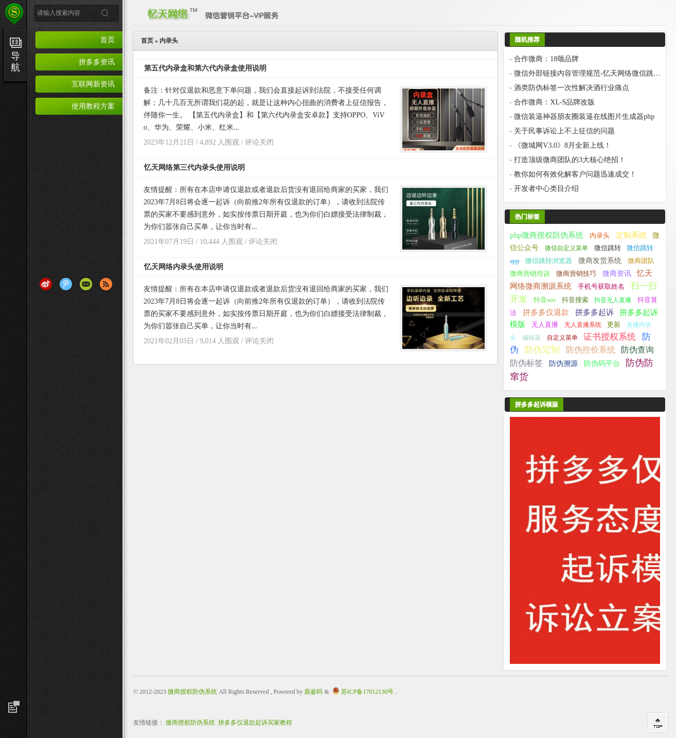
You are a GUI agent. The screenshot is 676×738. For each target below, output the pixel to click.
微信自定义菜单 (566, 248)
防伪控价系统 (590, 349)
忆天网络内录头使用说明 (183, 267)
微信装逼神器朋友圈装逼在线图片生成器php (584, 116)
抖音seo (544, 300)
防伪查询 (637, 349)
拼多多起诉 (594, 312)
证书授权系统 (609, 337)
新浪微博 (46, 284)
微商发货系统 (599, 260)
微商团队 (641, 261)
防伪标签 (526, 363)
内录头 (600, 235)
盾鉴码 (313, 691)
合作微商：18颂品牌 (546, 59)
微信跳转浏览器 (548, 261)
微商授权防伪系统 (192, 691)
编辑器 (531, 337)
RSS (106, 284)
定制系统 (631, 235)
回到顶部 (658, 722)
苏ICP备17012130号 (367, 691)
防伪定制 (542, 350)
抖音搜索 (575, 300)
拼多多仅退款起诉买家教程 (255, 722)
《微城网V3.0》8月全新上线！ (562, 145)
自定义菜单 (562, 337)
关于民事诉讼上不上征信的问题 (564, 131)
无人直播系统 (582, 324)
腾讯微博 (66, 284)
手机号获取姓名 (601, 286)
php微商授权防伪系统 (546, 235)
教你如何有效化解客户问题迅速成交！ (575, 174)
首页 (107, 40)
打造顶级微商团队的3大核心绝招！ (570, 160)
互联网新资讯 (93, 84)
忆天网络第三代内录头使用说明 (194, 167)
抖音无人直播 (612, 300)
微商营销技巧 (576, 273)
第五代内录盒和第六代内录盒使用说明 (205, 68)
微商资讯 (616, 273)
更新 (613, 324)
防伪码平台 (602, 363)
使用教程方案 (93, 106)
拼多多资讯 (97, 62)
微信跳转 (607, 248)
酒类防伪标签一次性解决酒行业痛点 (571, 88)
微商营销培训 (530, 273)
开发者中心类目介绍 (546, 188)
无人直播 (544, 324)
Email (86, 284)
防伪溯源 (563, 363)
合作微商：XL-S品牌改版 (554, 102)
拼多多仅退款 (546, 312)
